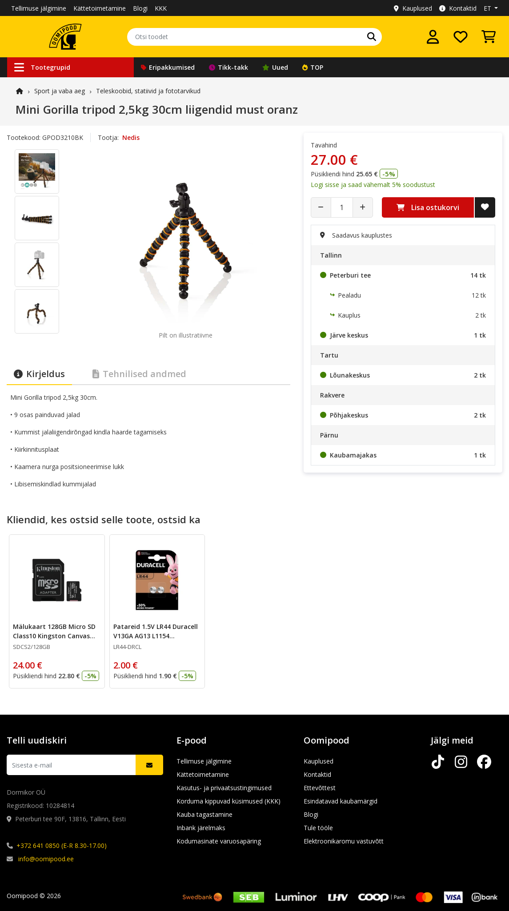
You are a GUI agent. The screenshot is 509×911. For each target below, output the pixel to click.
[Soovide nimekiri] (460, 37)
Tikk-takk (228, 67)
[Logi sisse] (433, 37)
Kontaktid (458, 8)
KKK (161, 8)
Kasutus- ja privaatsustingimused (224, 788)
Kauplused (413, 8)
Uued (275, 67)
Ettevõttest (320, 788)
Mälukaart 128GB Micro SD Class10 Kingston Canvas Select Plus (54, 635)
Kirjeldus (39, 374)
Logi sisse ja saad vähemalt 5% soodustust (373, 184)
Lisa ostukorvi (428, 207)
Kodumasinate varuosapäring (218, 841)
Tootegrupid (42, 67)
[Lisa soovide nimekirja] (485, 207)
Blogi (140, 8)
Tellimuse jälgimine (38, 8)
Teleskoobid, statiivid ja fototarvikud (148, 91)
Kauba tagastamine (204, 814)
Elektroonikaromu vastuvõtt (344, 841)
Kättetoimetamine (99, 8)
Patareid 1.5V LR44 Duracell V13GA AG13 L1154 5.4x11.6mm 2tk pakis (155, 635)
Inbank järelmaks (200, 827)
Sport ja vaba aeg (59, 91)
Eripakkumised (168, 67)
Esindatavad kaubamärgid (340, 801)
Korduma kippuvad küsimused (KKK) (228, 801)
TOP (312, 67)
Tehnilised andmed (139, 374)
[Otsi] (371, 37)
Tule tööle (318, 827)
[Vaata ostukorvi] (488, 37)
